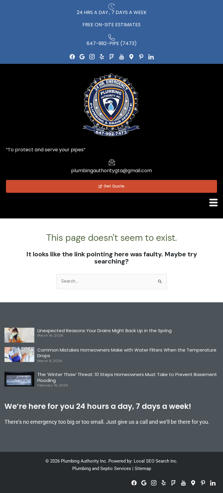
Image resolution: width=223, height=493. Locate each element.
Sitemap (143, 468)
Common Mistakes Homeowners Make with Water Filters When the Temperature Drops (126, 353)
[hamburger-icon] (213, 202)
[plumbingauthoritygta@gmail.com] (111, 162)
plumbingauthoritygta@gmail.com (111, 170)
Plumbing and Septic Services (101, 468)
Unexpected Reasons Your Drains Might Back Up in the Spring (104, 330)
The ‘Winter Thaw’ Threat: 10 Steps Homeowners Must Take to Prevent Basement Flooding (127, 377)
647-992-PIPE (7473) (112, 43)
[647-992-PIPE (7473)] (111, 37)
